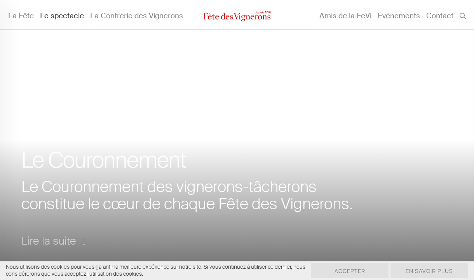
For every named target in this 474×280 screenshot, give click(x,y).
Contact (439, 16)
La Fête (21, 15)
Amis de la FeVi (345, 15)
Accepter (350, 271)
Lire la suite (53, 241)
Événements (399, 16)
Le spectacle (62, 15)
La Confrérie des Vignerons (136, 15)
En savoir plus (429, 271)
